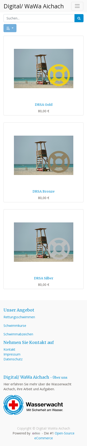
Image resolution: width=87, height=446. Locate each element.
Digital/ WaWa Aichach (33, 6)
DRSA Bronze (43, 191)
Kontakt (9, 349)
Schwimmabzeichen (18, 334)
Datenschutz (13, 359)
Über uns (60, 377)
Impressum (11, 354)
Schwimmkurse (14, 325)
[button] (9, 28)
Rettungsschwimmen (19, 317)
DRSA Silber (43, 278)
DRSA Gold (43, 105)
